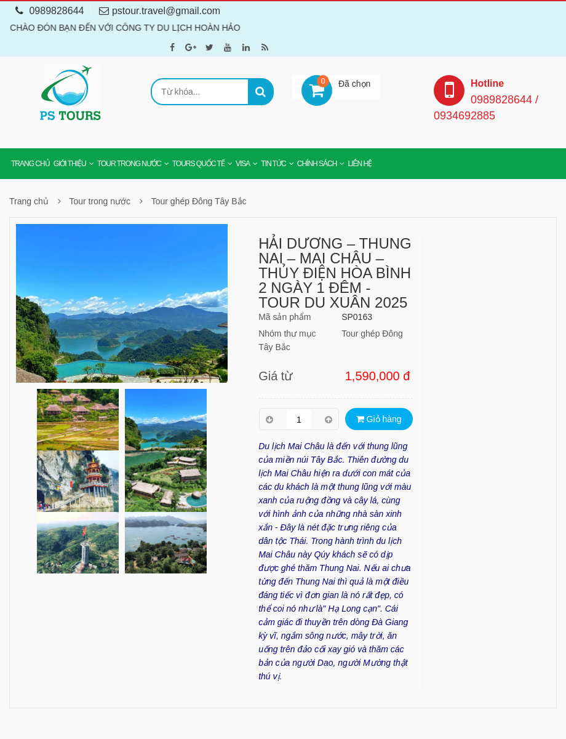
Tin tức (273, 163)
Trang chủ (30, 163)
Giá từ (275, 376)
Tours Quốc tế (198, 163)
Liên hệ (360, 163)
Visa (243, 163)
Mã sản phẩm (284, 317)
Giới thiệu (70, 163)
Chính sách (317, 163)
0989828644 (49, 11)
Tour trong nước (129, 163)
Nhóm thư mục (287, 333)
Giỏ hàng (379, 419)
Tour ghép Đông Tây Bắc (199, 201)
